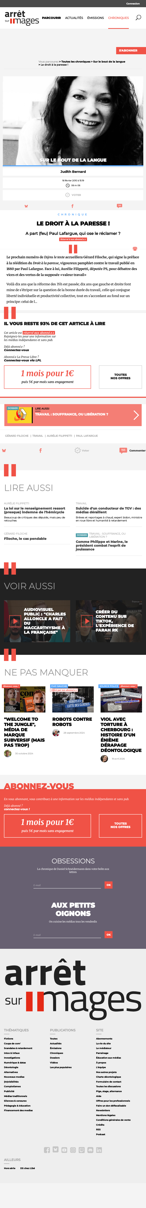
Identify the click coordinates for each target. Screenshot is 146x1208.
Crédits (100, 1149)
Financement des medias (18, 1135)
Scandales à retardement (18, 1073)
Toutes (53, 1063)
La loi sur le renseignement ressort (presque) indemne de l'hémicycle (34, 535)
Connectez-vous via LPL (22, 385)
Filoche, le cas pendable (25, 563)
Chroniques (118, 18)
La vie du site (103, 1068)
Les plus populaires (60, 1092)
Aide (98, 1120)
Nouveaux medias (14, 1101)
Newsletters (103, 1135)
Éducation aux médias (108, 1082)
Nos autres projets (106, 1097)
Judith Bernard (73, 197)
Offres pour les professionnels (113, 1125)
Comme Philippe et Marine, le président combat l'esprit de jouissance (102, 570)
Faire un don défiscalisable (111, 1130)
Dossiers (55, 1082)
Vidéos (54, 1087)
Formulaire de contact (108, 1106)
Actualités (74, 18)
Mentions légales (105, 1140)
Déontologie (11, 1092)
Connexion (133, 3)
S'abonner (128, 50)
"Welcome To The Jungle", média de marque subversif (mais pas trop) (24, 757)
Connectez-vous (16, 375)
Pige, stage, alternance (109, 1116)
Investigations (12, 1082)
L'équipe (101, 1092)
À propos (101, 1087)
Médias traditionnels (15, 1120)
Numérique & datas (15, 1087)
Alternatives (11, 1097)
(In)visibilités (11, 1106)
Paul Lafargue (87, 460)
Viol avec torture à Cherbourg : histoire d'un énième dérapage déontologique (121, 760)
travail (37, 460)
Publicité (9, 1116)
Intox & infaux (12, 1077)
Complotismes (12, 1111)
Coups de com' (12, 1068)
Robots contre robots (72, 747)
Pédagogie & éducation (17, 1130)
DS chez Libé (27, 1193)
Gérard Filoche (16, 460)
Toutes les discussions (108, 1111)
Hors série (9, 1193)
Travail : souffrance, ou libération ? (107, 560)
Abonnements (104, 1063)
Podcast (100, 1159)
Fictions (8, 1063)
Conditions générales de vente (113, 1144)
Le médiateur (103, 1073)
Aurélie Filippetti (59, 460)
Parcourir (51, 18)
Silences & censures (15, 1125)
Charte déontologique (108, 1101)
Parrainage (102, 1077)
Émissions (95, 18)
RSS (98, 1154)
